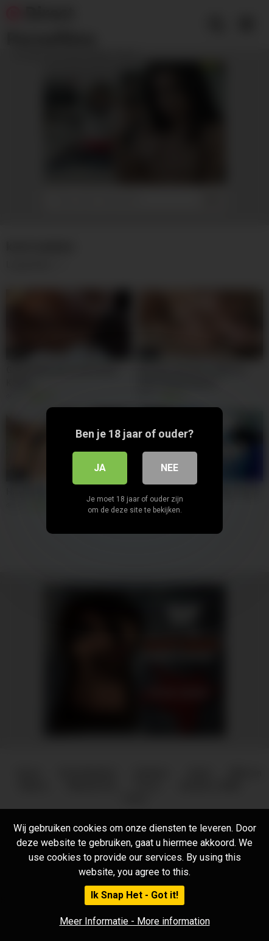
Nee (169, 468)
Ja (100, 468)
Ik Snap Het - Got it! (134, 895)
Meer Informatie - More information (135, 921)
